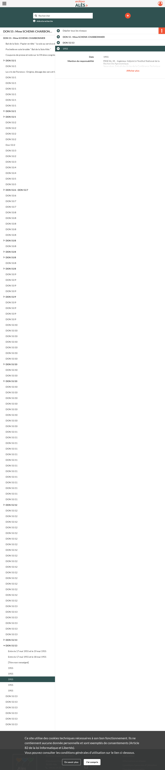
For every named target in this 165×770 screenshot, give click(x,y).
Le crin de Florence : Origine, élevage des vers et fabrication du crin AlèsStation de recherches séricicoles (38, 71)
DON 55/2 (11, 122)
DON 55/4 (11, 167)
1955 (10, 668)
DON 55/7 (11, 201)
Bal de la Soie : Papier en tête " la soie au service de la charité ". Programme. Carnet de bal (38, 43)
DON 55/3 (11, 150)
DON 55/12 (11, 505)
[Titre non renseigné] (18, 662)
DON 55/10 (11, 325)
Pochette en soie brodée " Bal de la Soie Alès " (28, 49)
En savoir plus (71, 762)
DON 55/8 (11, 212)
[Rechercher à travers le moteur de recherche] (64, 15)
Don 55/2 (10, 145)
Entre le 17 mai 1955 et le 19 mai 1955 (27, 651)
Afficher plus (132, 70)
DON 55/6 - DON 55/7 (17, 190)
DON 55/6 (11, 195)
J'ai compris (92, 762)
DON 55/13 (11, 606)
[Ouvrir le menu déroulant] (4, 4)
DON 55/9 (11, 274)
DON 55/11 (11, 431)
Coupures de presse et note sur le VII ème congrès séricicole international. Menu (38, 55)
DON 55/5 (11, 178)
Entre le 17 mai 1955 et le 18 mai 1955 (27, 656)
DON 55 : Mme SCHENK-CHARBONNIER (24, 38)
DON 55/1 (11, 60)
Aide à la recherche (45, 21)
